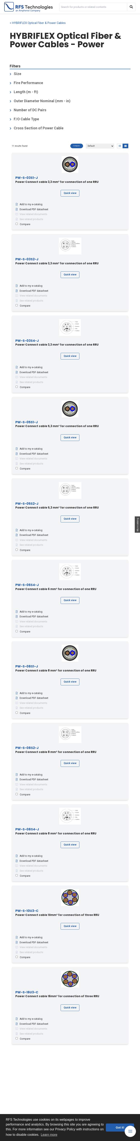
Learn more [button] (49, 1134)
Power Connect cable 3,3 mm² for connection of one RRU (57, 180)
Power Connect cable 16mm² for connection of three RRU (57, 994)
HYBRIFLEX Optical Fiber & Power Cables (39, 23)
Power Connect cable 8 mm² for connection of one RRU (55, 668)
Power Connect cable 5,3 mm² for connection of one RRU (57, 424)
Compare (76, 146)
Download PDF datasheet (31, 209)
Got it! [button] (120, 1127)
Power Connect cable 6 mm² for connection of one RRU (55, 587)
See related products (29, 219)
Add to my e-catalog (28, 204)
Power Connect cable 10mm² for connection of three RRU (57, 913)
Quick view (70, 193)
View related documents (31, 214)
